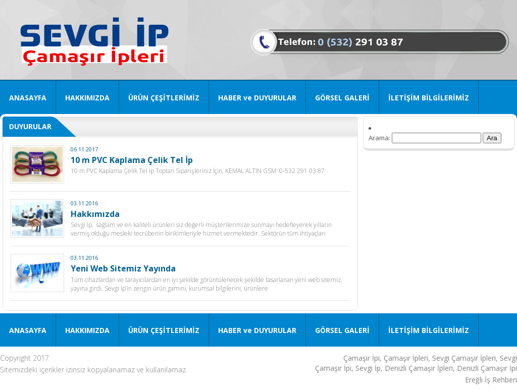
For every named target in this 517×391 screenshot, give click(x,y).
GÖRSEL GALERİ (342, 97)
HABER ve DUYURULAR (257, 97)
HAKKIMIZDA (87, 97)
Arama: (379, 137)
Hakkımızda (95, 213)
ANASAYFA (27, 97)
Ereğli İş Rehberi (491, 379)
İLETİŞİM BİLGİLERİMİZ (428, 97)
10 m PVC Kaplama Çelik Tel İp (132, 159)
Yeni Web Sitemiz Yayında (123, 268)
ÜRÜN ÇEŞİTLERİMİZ (163, 97)
